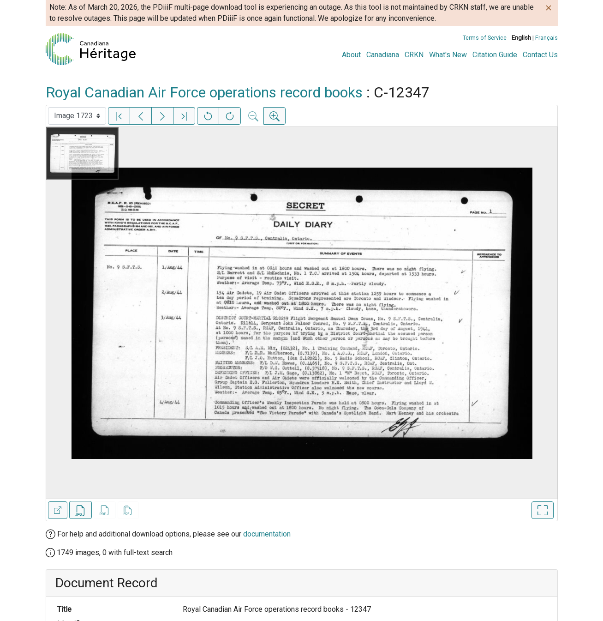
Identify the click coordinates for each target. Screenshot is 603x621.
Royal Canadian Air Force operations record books (204, 92)
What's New (448, 54)
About (351, 54)
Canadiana (382, 54)
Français (546, 37)
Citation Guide (494, 54)
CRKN (414, 54)
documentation (267, 534)
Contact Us (540, 54)
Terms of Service (485, 37)
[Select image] (77, 116)
